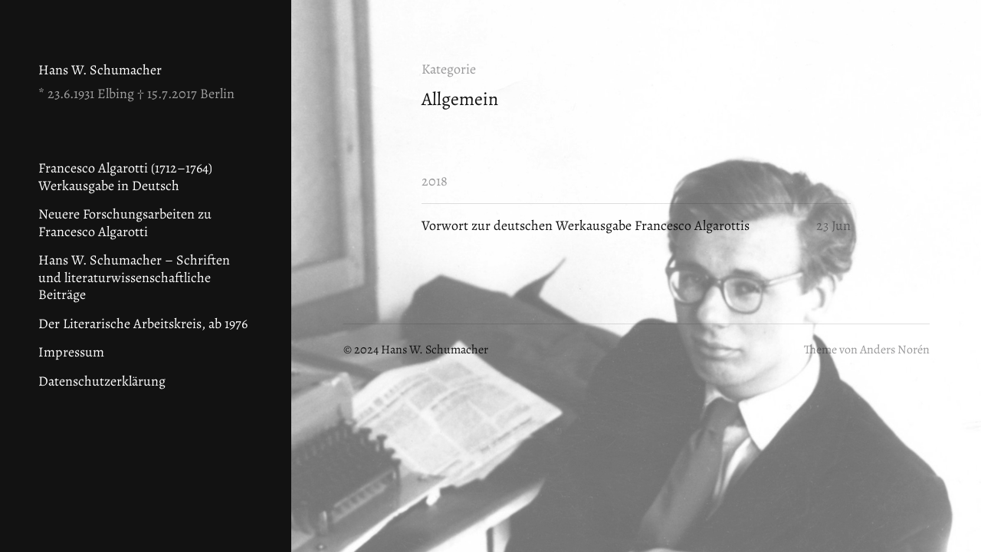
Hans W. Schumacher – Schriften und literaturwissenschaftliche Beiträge (134, 277)
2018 (435, 181)
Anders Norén (895, 349)
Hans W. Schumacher (100, 70)
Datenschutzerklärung (102, 381)
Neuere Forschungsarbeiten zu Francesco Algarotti (125, 223)
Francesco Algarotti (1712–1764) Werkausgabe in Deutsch (125, 177)
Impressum (71, 352)
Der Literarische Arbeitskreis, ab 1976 (143, 323)
